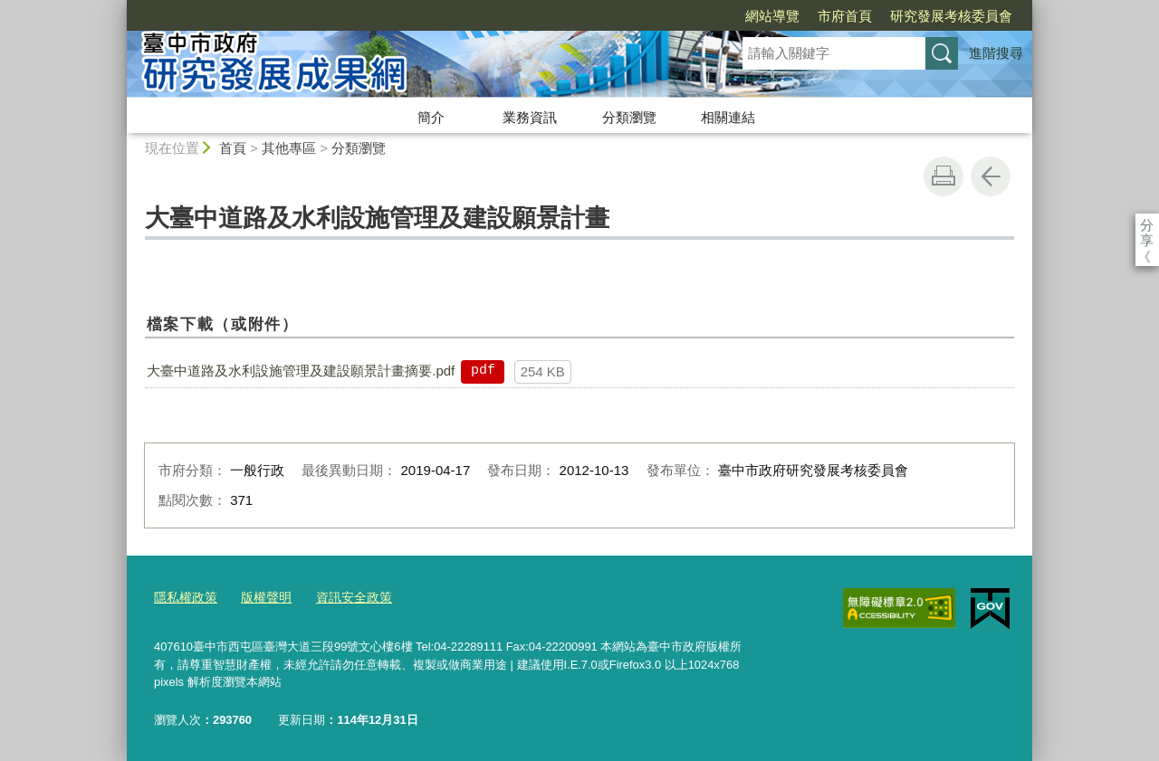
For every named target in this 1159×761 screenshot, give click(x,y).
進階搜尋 (996, 53)
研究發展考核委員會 (847, 16)
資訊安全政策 (343, 597)
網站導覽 (668, 16)
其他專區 (289, 148)
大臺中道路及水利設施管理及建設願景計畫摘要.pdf (301, 370)
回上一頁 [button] (991, 176)
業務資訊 (530, 117)
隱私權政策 (183, 597)
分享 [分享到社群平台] (1147, 225)
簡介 (431, 117)
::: (119, 7)
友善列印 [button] (943, 176)
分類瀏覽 (629, 117)
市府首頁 (741, 16)
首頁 (232, 148)
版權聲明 (259, 597)
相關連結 (728, 117)
